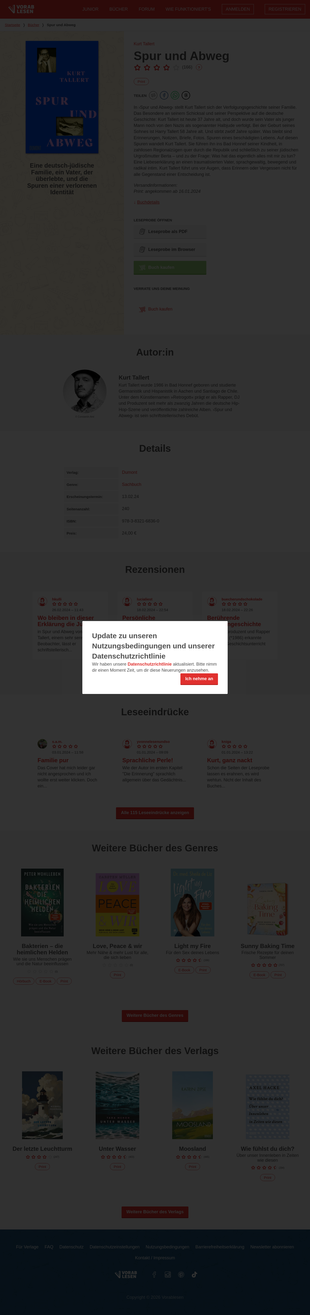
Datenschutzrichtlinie (150, 664)
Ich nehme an (199, 678)
